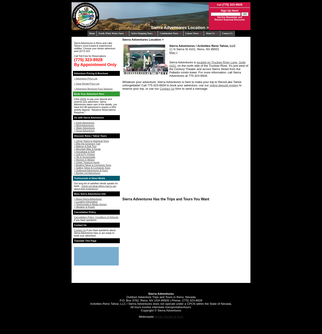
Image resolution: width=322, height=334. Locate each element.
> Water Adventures (84, 128)
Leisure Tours (193, 33)
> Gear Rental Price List (86, 83)
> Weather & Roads (84, 207)
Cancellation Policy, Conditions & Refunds (96, 217)
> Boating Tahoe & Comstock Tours (92, 165)
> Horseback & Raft (84, 151)
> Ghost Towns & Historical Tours (91, 141)
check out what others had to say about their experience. (95, 187)
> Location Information (86, 201)
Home (92, 33)
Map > (173, 52)
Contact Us (227, 33)
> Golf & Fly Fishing (84, 154)
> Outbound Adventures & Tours (91, 170)
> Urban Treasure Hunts (87, 162)
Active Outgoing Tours (143, 33)
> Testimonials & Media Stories (90, 204)
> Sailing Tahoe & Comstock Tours (92, 167)
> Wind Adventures (84, 125)
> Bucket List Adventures (87, 173)
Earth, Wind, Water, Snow (113, 33)
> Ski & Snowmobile (84, 157)
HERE (83, 99)
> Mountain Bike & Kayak (87, 149)
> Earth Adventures (84, 122)
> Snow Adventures (84, 130)
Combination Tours (171, 33)
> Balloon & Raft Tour (85, 146)
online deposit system (224, 85)
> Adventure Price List (85, 78)
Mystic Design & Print (169, 316)
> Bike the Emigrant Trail (87, 143)
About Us (212, 33)
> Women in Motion (84, 159)
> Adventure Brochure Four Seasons (93, 88)
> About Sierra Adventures (88, 199)
